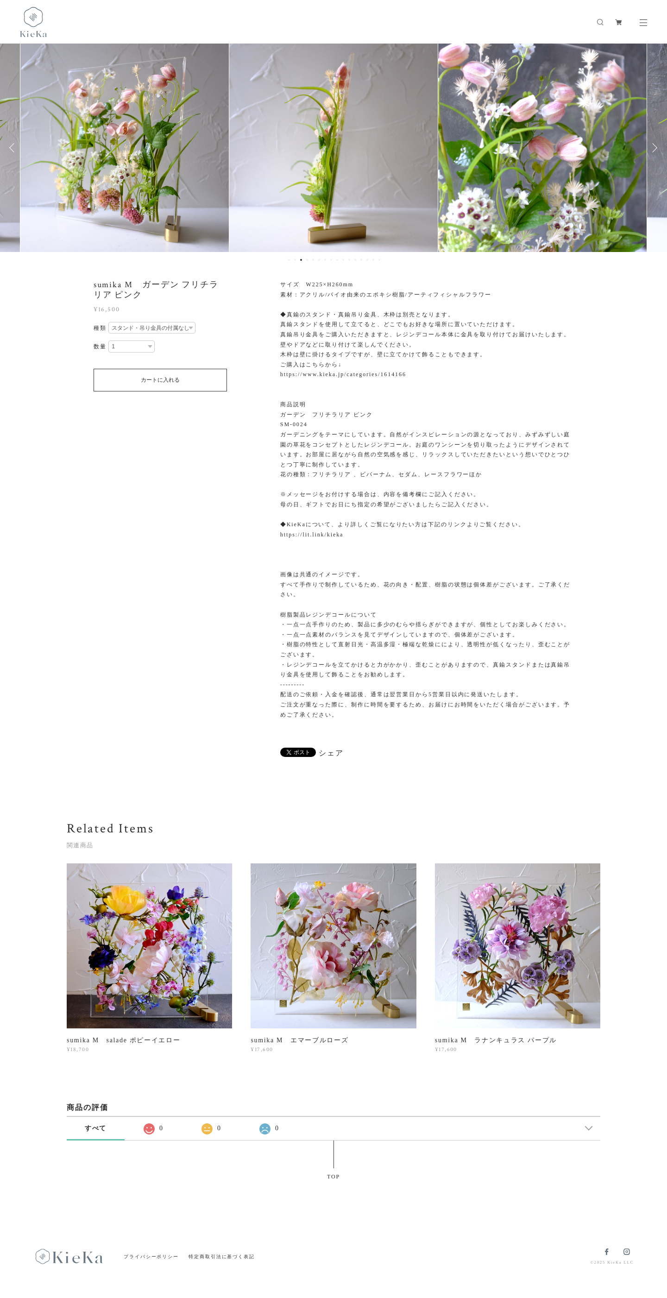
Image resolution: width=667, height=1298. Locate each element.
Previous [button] (14, 147)
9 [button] (337, 260)
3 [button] (301, 260)
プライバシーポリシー (151, 1256)
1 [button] (289, 260)
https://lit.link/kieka (312, 534)
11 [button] (349, 260)
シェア (331, 753)
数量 (100, 346)
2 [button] (295, 260)
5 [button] (313, 260)
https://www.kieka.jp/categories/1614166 (343, 374)
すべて (96, 1128)
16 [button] (379, 260)
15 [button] (373, 260)
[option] (289, 148)
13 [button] (361, 260)
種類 (100, 328)
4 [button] (307, 260)
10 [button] (343, 260)
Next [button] (653, 147)
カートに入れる (160, 380)
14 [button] (367, 260)
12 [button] (355, 260)
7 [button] (325, 260)
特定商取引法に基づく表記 (222, 1256)
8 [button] (331, 260)
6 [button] (319, 260)
